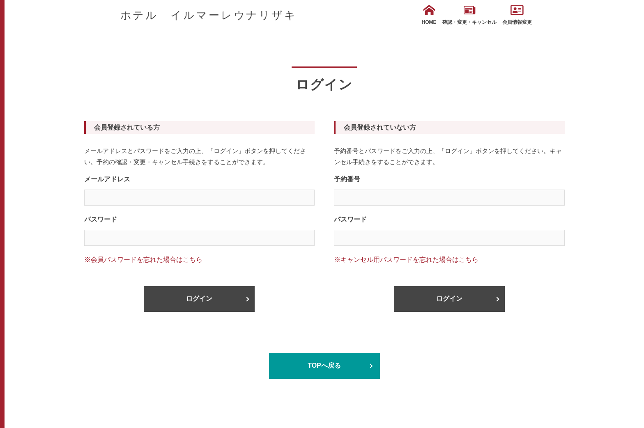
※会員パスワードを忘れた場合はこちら (143, 259)
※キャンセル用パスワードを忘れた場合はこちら (406, 259)
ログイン (199, 298)
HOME (429, 15)
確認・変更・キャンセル (469, 15)
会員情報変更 (517, 15)
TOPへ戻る (324, 365)
